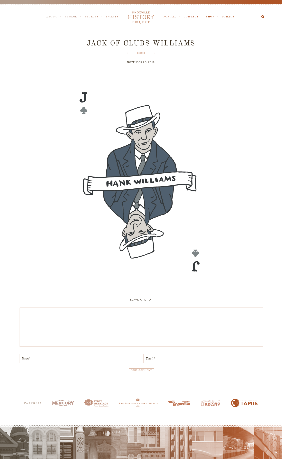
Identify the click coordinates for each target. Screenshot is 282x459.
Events (112, 16)
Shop (210, 16)
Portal (169, 16)
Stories (91, 16)
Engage (71, 16)
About (51, 16)
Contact (191, 16)
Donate (228, 16)
